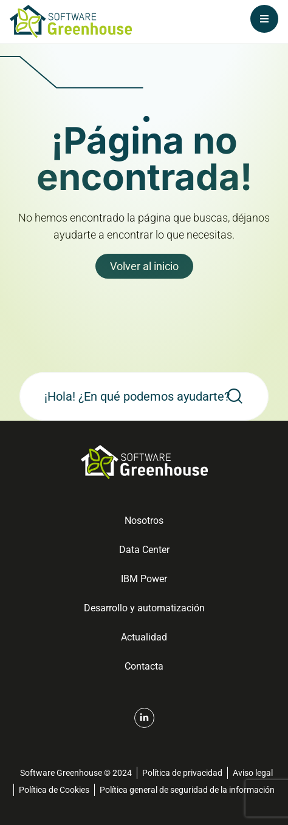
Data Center (144, 549)
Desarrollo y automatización (144, 608)
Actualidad (144, 637)
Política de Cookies (54, 790)
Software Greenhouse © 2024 (76, 773)
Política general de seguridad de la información (187, 790)
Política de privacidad (182, 773)
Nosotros (144, 520)
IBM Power (144, 579)
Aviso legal (253, 773)
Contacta (144, 666)
